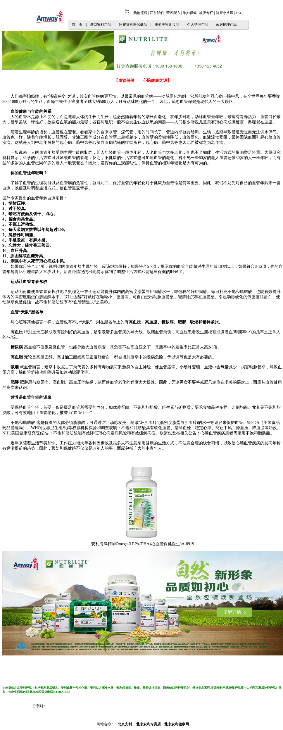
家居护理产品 (226, 25)
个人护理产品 (197, 25)
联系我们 (157, 13)
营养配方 (173, 13)
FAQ (239, 13)
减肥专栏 (206, 13)
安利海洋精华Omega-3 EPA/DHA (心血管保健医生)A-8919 (142, 544)
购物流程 (140, 13)
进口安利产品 (100, 25)
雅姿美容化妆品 (167, 25)
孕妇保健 (190, 13)
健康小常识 (224, 13)
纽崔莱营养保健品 (133, 25)
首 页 (77, 25)
